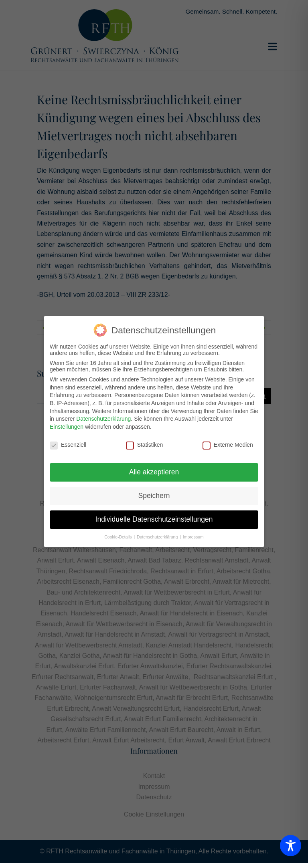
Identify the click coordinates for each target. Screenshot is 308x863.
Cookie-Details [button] (118, 536)
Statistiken (144, 444)
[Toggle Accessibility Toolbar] (290, 845)
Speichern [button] (154, 495)
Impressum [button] (193, 536)
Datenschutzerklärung (103, 418)
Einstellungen (66, 426)
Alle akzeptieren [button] (154, 472)
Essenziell (68, 444)
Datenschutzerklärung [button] (158, 536)
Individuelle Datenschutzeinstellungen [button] (154, 519)
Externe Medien (228, 444)
